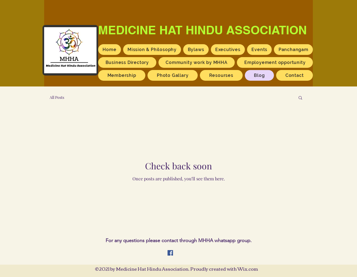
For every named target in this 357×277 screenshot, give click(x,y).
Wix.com (247, 268)
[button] (300, 98)
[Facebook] (170, 253)
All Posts (57, 97)
